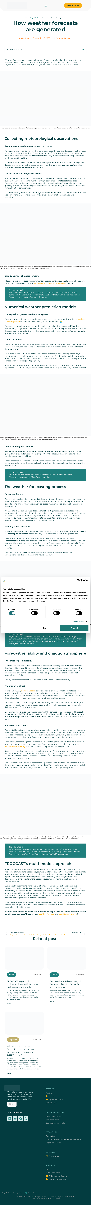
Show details (78, 621)
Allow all (74, 628)
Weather (37, 18)
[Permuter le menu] (45, 5)
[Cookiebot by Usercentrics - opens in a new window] (78, 580)
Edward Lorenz (28, 691)
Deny (45, 628)
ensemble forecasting (15, 746)
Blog (31, 18)
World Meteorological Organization (50, 283)
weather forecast (46, 914)
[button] (83, 49)
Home (26, 18)
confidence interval (68, 914)
